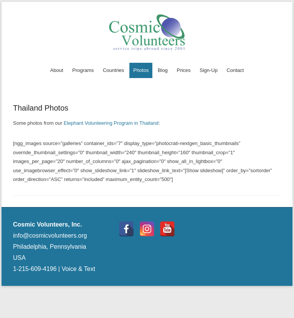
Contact (235, 70)
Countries (113, 70)
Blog (163, 70)
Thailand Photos (41, 108)
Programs (83, 70)
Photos (141, 70)
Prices (184, 70)
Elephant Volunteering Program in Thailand (111, 123)
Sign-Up (208, 70)
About (56, 70)
